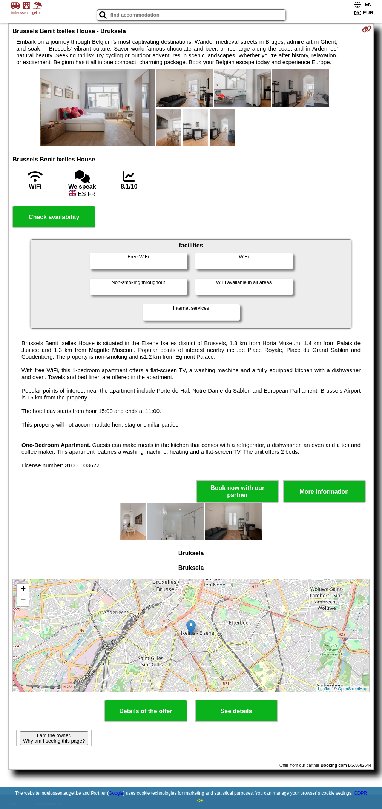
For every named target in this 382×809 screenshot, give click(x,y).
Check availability (54, 217)
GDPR (360, 793)
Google (116, 793)
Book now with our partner (237, 491)
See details (236, 711)
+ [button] (23, 589)
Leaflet (324, 688)
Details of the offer (145, 711)
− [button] (23, 600)
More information (324, 491)
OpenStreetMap (352, 688)
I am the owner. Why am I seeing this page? (54, 738)
